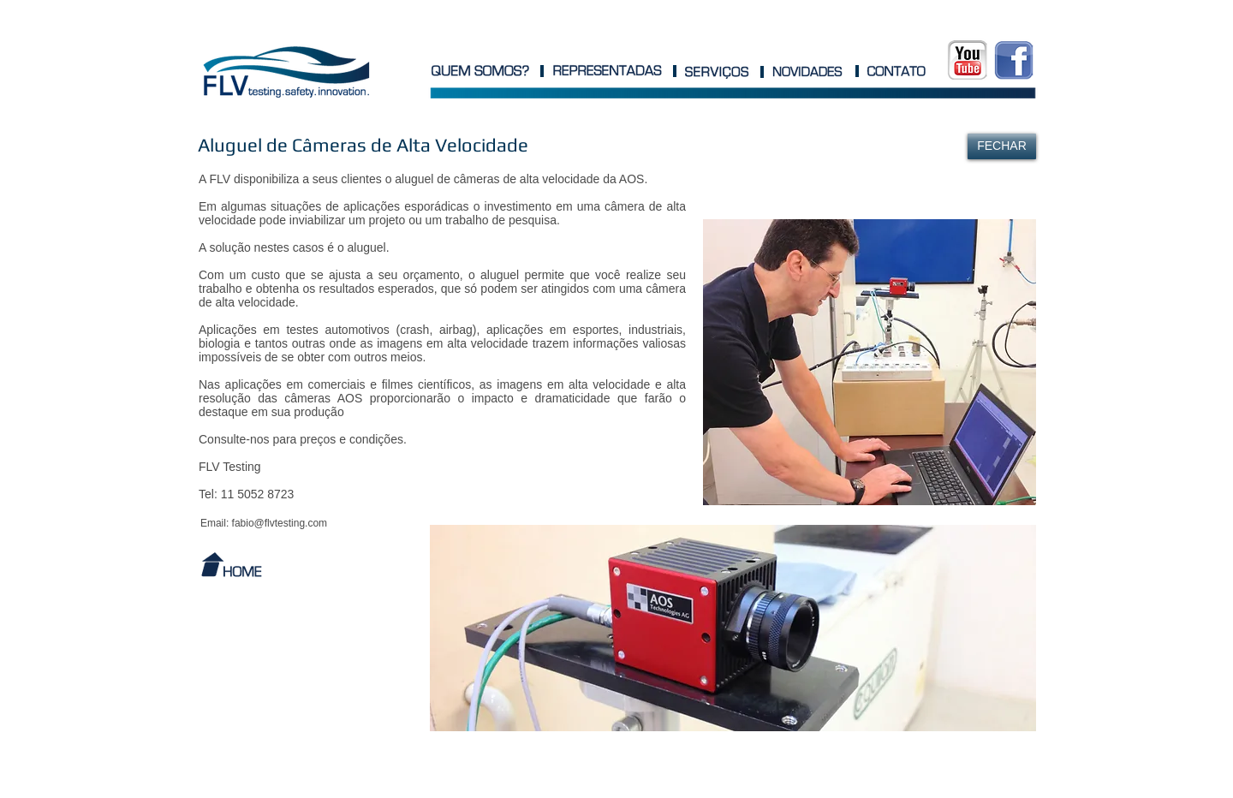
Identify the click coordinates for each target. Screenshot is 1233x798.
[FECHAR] (1002, 146)
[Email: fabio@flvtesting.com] (263, 523)
